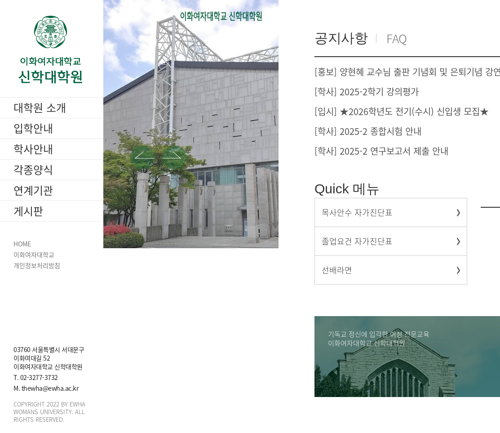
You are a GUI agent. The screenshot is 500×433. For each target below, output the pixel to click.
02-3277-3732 (39, 377)
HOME (22, 244)
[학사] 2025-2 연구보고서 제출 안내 (381, 150)
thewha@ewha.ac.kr (50, 388)
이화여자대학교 (33, 254)
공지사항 (340, 38)
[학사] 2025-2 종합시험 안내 (367, 131)
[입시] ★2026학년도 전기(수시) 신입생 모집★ (401, 111)
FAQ (396, 38)
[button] (142, 157)
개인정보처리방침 (36, 265)
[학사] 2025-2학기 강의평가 (366, 91)
